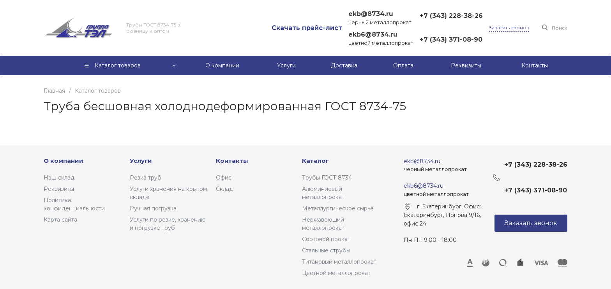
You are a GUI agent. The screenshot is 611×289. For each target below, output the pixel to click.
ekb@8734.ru (370, 14)
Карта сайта (60, 219)
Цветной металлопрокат (336, 273)
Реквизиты (59, 188)
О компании (63, 160)
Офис (223, 177)
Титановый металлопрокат (339, 261)
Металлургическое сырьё (338, 208)
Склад (224, 188)
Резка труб (145, 177)
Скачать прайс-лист (307, 28)
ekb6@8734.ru (372, 34)
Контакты (232, 160)
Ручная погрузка (153, 208)
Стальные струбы (326, 250)
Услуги (141, 160)
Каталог (315, 160)
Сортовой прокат (326, 239)
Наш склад (59, 177)
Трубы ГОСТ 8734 (327, 177)
